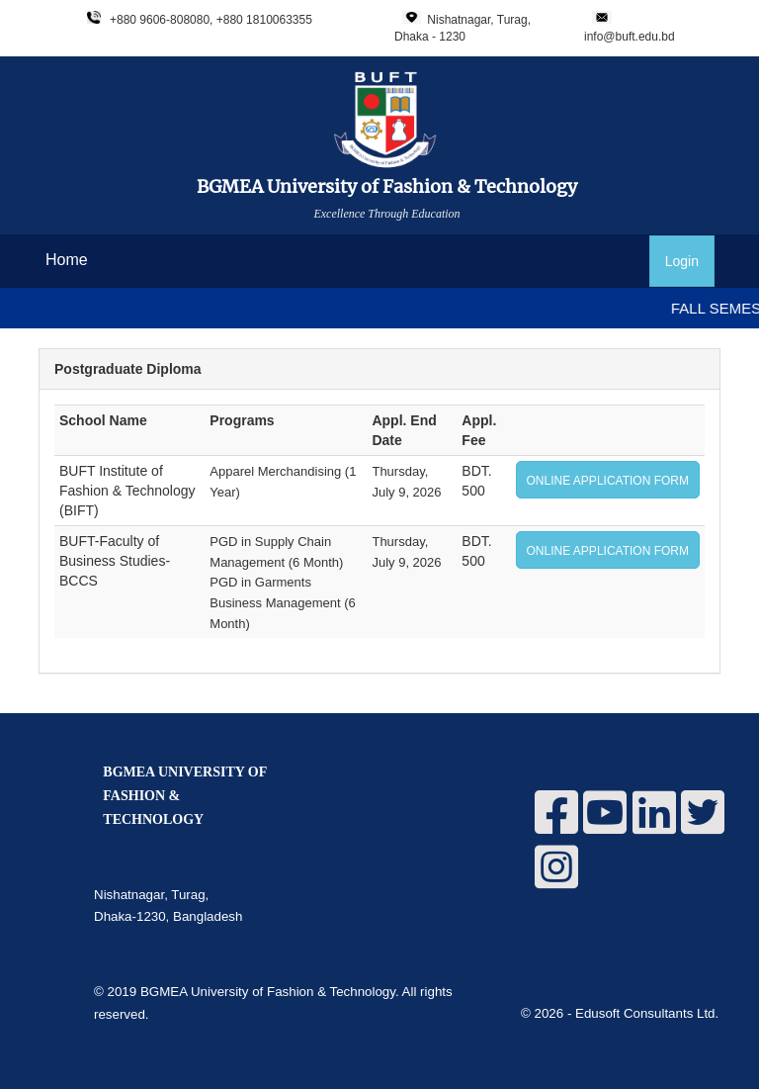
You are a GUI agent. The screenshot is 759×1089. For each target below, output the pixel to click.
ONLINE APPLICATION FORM (608, 481)
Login (682, 261)
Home (66, 259)
